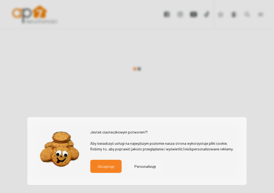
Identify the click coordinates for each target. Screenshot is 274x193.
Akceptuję (106, 166)
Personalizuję (145, 166)
